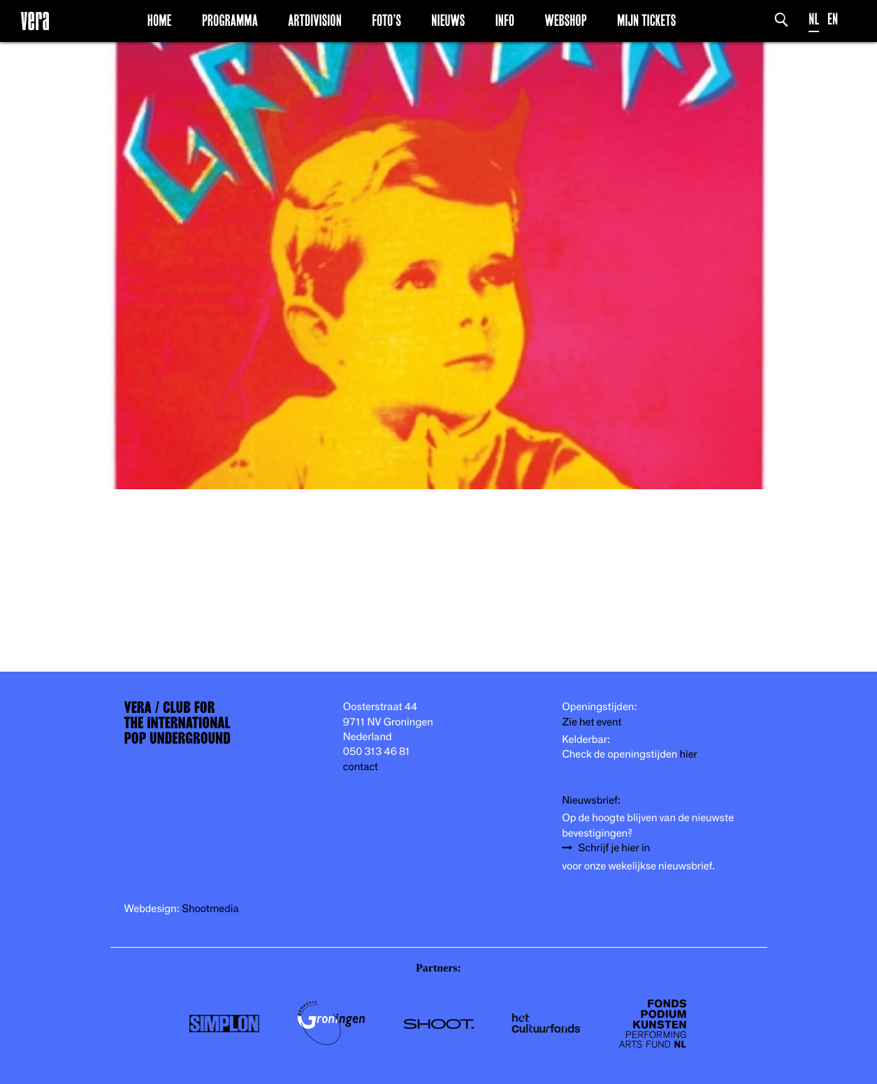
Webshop (565, 20)
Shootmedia (210, 909)
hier (688, 754)
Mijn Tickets (646, 20)
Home (159, 20)
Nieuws (448, 20)
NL (814, 19)
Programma (230, 20)
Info (504, 20)
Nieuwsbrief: (591, 800)
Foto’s (386, 20)
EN (832, 19)
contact (360, 767)
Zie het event (591, 722)
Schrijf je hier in (614, 848)
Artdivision (315, 20)
